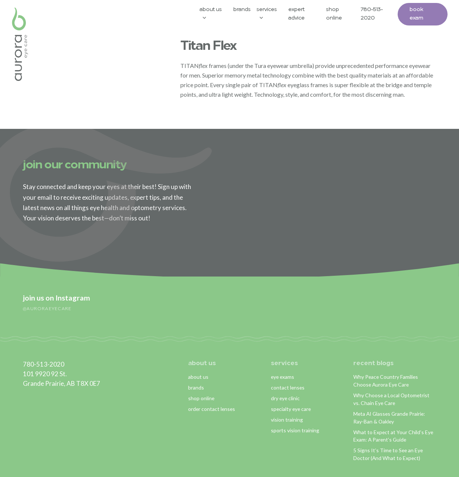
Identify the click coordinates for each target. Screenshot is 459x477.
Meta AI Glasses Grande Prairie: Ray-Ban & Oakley (389, 418)
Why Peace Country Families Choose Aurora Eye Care (385, 381)
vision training (287, 419)
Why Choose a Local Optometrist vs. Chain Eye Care (391, 399)
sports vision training (295, 430)
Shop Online (334, 14)
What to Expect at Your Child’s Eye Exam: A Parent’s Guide (393, 436)
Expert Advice (296, 14)
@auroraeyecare (47, 308)
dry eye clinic (285, 398)
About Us (211, 9)
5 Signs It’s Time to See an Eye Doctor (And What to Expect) (388, 454)
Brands (242, 9)
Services (266, 9)
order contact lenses (211, 409)
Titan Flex (208, 46)
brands (196, 387)
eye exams (282, 377)
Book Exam (416, 14)
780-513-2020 (371, 14)
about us (202, 363)
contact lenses (288, 387)
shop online (201, 398)
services (284, 363)
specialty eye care (291, 409)
